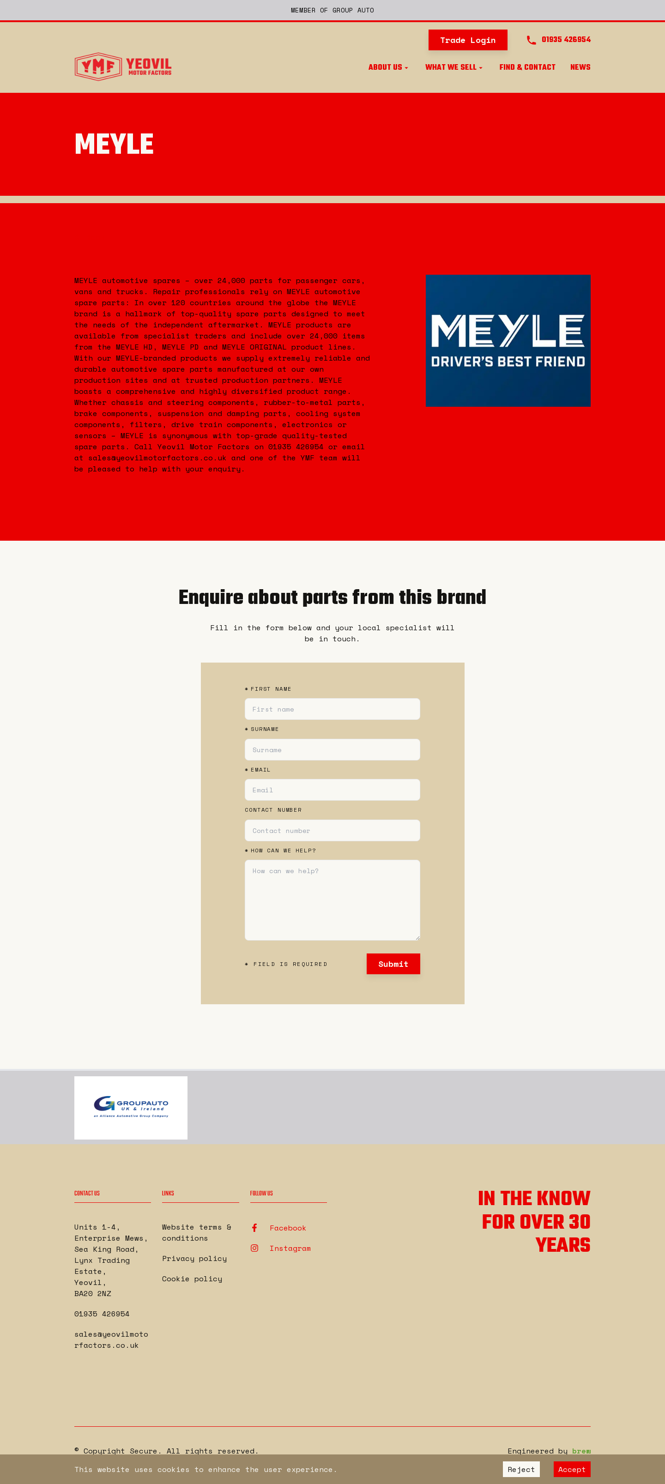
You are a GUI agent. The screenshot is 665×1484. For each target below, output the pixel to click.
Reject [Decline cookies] (521, 1469)
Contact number (273, 810)
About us (390, 68)
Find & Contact (528, 68)
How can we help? (280, 850)
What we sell (455, 68)
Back (90, 237)
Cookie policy (192, 1278)
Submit (393, 964)
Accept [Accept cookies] (572, 1469)
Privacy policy (194, 1258)
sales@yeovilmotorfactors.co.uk (111, 1339)
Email (258, 769)
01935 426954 (102, 1313)
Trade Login (468, 40)
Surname (262, 729)
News (580, 68)
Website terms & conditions (196, 1232)
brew (581, 1450)
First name (268, 689)
